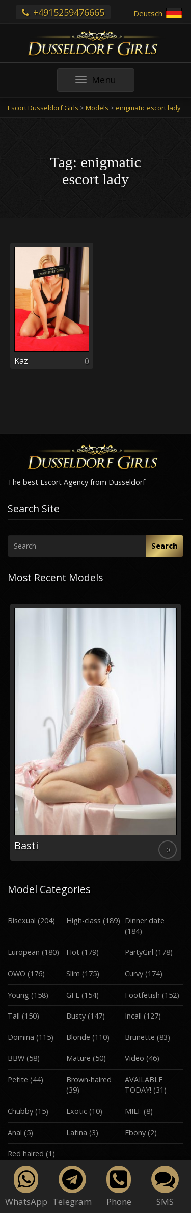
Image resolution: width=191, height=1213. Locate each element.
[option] (95, 732)
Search (164, 546)
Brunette (140, 1037)
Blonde (78, 1037)
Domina (21, 1037)
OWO (16, 973)
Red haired (26, 1153)
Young (18, 995)
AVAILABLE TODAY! (143, 1085)
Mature (78, 1058)
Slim (73, 973)
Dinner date (145, 920)
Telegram (72, 1186)
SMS (165, 1186)
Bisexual (22, 920)
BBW (16, 1058)
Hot (72, 952)
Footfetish (142, 995)
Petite (18, 1079)
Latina (76, 1132)
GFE (72, 995)
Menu (104, 82)
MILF (133, 1111)
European (24, 952)
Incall (133, 1016)
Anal (15, 1132)
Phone (118, 1186)
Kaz (21, 360)
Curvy (134, 973)
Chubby (20, 1111)
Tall (14, 1016)
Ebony (135, 1132)
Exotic (76, 1111)
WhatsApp (26, 1186)
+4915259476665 (63, 12)
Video (134, 1058)
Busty (76, 1016)
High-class (83, 920)
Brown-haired (89, 1079)
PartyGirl (139, 952)
